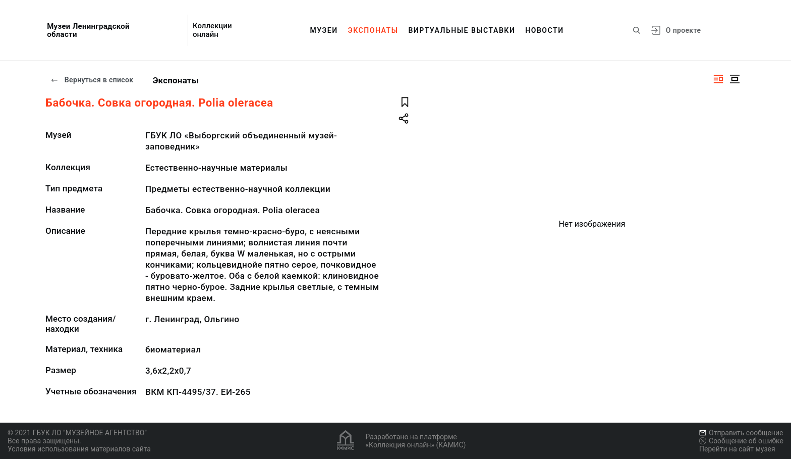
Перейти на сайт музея (737, 449)
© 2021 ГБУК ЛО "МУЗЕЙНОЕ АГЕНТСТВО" (77, 433)
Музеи (323, 30)
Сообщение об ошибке (741, 441)
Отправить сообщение (741, 433)
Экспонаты (373, 30)
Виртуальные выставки (461, 30)
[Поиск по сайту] (636, 30)
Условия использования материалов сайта (79, 449)
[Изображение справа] (718, 79)
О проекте (683, 30)
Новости (544, 30)
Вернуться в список (91, 80)
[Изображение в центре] (734, 79)
